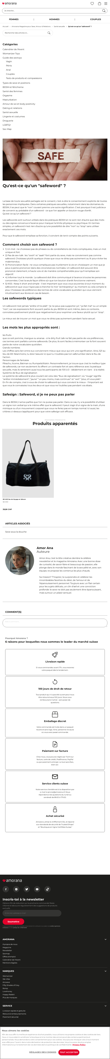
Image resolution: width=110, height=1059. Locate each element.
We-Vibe (6, 979)
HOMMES (54, 19)
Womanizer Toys (11, 53)
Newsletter (7, 950)
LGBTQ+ (7, 125)
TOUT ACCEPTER (69, 1052)
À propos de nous (10, 944)
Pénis (9, 65)
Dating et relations (12, 108)
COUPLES (95, 19)
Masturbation (10, 99)
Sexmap (6, 954)
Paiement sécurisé (10, 1017)
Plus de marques (10, 997)
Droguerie (8, 120)
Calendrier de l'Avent (13, 49)
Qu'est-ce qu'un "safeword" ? (80, 26)
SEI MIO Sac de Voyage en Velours (14, 499)
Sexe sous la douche (16, 532)
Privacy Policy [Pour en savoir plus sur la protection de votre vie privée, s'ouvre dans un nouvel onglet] (79, 1045)
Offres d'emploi (9, 957)
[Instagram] (16, 889)
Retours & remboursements (14, 1014)
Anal (8, 70)
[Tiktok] (47, 889)
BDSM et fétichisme (13, 87)
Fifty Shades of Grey (11, 985)
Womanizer (8, 976)
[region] (55, 1043)
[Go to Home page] (9, 3)
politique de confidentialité (20, 927)
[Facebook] (6, 889)
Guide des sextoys (12, 58)
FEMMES (13, 19)
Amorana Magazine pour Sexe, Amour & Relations (31, 26)
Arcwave (6, 982)
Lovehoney (7, 991)
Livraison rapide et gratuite (14, 1011)
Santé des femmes (12, 91)
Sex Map (7, 129)
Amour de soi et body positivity (19, 104)
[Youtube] (37, 889)
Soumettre (13, 921)
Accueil (5, 26)
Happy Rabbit (9, 994)
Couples (10, 74)
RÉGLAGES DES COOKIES (42, 1052)
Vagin (9, 61)
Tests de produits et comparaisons (24, 78)
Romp (5, 988)
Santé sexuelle (59, 26)
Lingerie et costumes (14, 116)
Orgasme (7, 95)
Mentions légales (10, 963)
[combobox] (28, 33)
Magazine (7, 947)
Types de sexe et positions (16, 83)
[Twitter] (27, 889)
